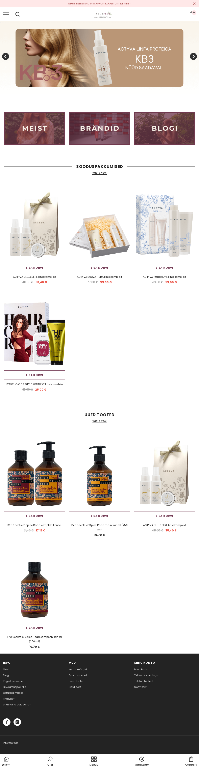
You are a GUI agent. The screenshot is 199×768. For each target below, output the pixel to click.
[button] (50, 761)
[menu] (6, 14)
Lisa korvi (34, 268)
